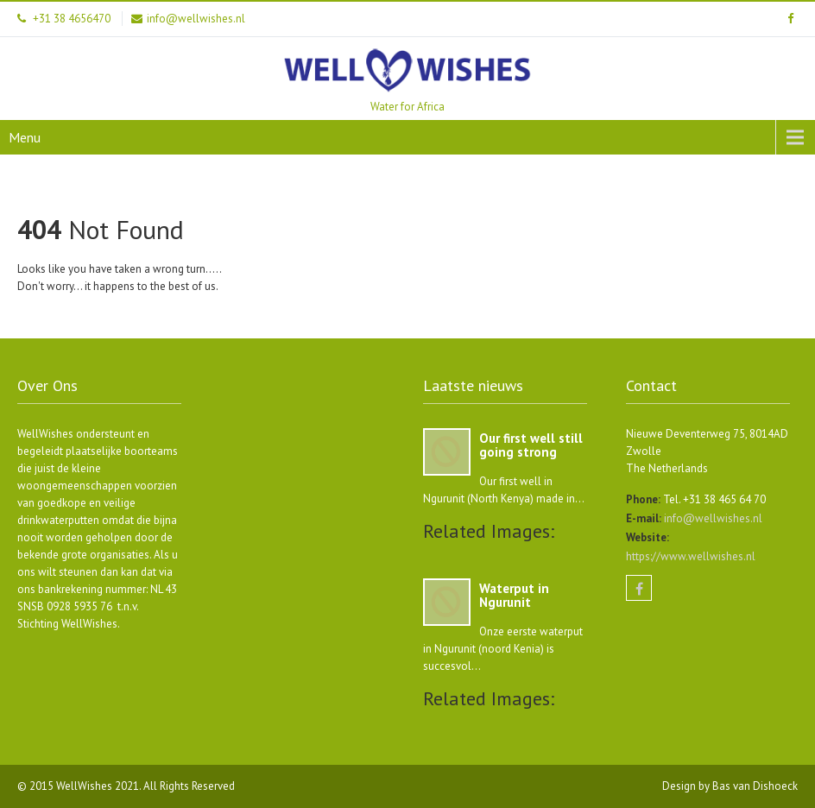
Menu (25, 137)
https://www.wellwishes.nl (690, 556)
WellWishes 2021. (99, 786)
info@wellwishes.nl (711, 518)
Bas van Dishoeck (755, 786)
